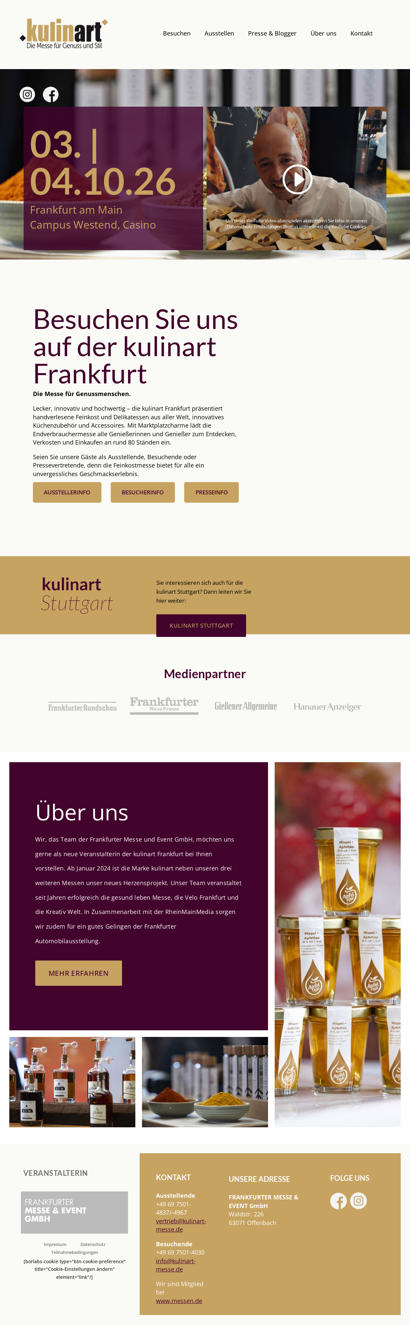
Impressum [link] (55, 1245)
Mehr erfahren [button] (80, 973)
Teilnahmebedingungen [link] (74, 1253)
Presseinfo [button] (212, 492)
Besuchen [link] (177, 33)
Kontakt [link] (361, 33)
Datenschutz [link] (92, 1245)
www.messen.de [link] (179, 1301)
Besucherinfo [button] (143, 492)
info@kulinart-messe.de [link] (176, 1265)
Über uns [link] (324, 33)
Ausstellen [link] (219, 33)
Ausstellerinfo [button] (67, 492)
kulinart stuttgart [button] (201, 625)
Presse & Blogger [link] (272, 33)
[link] (64, 33)
